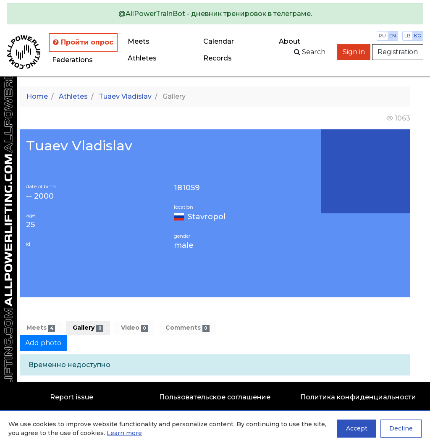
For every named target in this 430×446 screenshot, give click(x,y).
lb (407, 36)
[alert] (215, 13)
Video (134, 328)
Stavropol (206, 216)
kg (417, 36)
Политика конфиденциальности (358, 397)
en (392, 36)
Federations (72, 60)
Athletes (142, 58)
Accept (356, 428)
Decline (401, 428)
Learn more (124, 433)
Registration (398, 52)
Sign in (354, 52)
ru (382, 36)
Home (37, 96)
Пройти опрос (83, 42)
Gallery (88, 328)
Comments (187, 328)
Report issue (71, 397)
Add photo (43, 343)
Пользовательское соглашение (214, 397)
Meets (138, 41)
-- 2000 (40, 196)
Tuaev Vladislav (125, 96)
